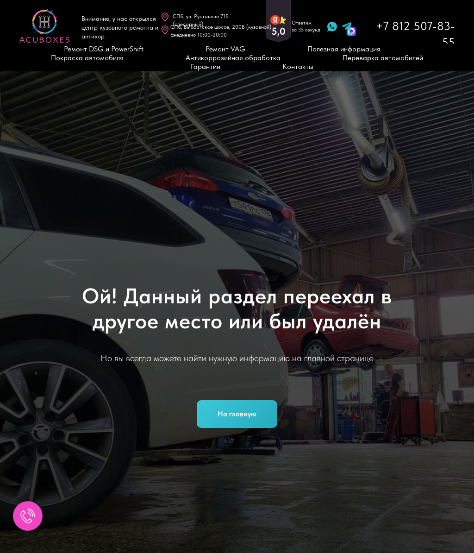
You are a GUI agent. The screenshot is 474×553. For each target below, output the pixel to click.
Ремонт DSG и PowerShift (103, 48)
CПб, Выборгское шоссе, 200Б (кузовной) (220, 27)
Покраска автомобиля (87, 57)
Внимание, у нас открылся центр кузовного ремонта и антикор (119, 27)
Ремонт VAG (225, 48)
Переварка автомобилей (383, 57)
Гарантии (205, 66)
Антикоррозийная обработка (233, 57)
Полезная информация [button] (343, 48)
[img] (44, 26)
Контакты (297, 66)
